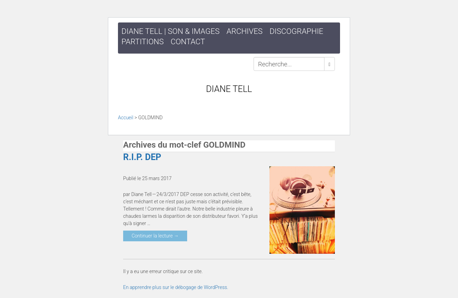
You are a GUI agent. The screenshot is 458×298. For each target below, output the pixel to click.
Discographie (296, 31)
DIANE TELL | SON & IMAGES (170, 31)
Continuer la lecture (154, 236)
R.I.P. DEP (142, 157)
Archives (245, 31)
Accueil (125, 117)
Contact (188, 41)
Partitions (142, 41)
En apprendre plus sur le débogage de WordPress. (175, 287)
